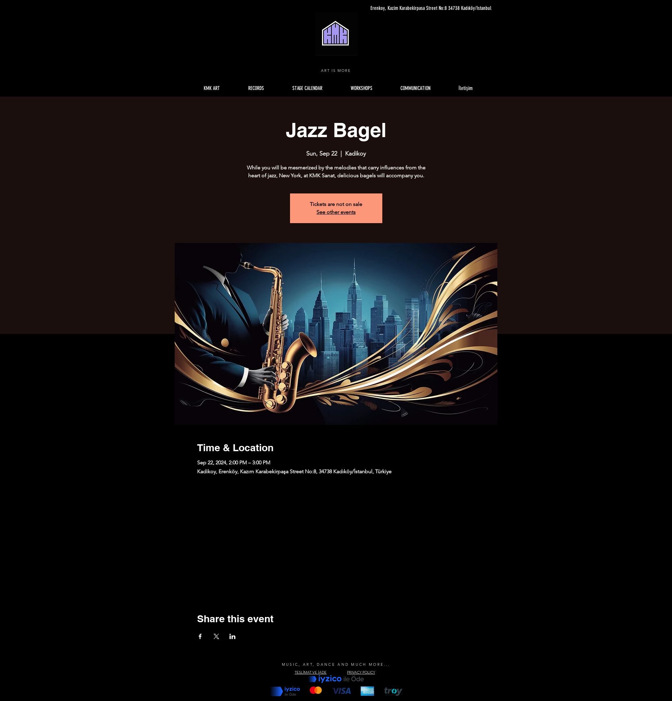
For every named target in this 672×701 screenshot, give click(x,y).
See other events (336, 212)
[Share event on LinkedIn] (232, 636)
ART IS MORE (336, 70)
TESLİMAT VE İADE (311, 672)
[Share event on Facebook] (200, 636)
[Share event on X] (216, 636)
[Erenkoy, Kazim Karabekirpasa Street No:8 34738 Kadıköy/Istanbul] (429, 8)
